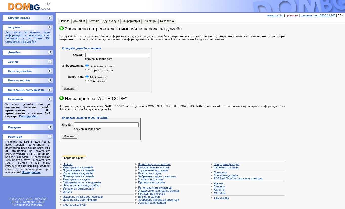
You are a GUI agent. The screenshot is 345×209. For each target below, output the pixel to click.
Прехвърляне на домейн (78, 176)
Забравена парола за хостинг (157, 176)
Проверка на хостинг (151, 182)
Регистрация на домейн (78, 167)
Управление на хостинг (153, 170)
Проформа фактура (226, 164)
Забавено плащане (226, 167)
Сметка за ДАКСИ (74, 204)
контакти (306, 15)
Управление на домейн (78, 173)
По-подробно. (28, 116)
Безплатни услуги (149, 173)
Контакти (219, 192)
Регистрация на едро (76, 179)
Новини (218, 183)
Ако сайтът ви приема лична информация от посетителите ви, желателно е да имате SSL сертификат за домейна (27, 37)
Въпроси (219, 186)
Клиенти (219, 189)
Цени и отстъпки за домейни (81, 185)
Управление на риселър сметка (158, 190)
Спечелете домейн (226, 175)
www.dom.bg (275, 15)
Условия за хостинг (150, 179)
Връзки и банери (149, 196)
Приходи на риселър (151, 193)
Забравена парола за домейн (82, 182)
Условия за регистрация (78, 188)
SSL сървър (221, 197)
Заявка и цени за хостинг (154, 164)
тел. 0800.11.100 (324, 15)
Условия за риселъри (152, 202)
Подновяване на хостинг (154, 167)
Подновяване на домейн (78, 170)
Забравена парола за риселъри (158, 199)
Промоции (220, 172)
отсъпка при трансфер (238, 178)
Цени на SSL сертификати (80, 199)
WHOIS (67, 191)
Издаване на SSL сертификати (83, 196)
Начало (67, 164)
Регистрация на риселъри (155, 187)
